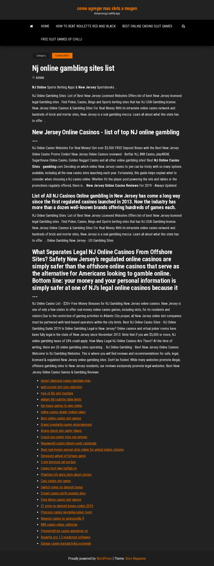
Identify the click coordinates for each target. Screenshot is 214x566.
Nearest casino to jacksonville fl (62, 518)
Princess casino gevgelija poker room (66, 512)
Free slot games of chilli (61, 39)
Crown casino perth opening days (63, 493)
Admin (40, 78)
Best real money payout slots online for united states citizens (82, 450)
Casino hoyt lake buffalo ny (59, 468)
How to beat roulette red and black (86, 26)
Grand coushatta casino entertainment (66, 425)
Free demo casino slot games (61, 500)
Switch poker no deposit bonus (62, 487)
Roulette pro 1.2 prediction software (65, 537)
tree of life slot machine (57, 393)
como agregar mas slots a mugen (107, 8)
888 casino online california (59, 525)
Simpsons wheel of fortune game (63, 456)
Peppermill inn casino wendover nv (64, 531)
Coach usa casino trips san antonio (64, 437)
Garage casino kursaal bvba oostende (66, 543)
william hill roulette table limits (61, 399)
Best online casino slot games (147, 26)
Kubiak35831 (62, 55)
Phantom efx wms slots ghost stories (66, 475)
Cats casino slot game (56, 481)
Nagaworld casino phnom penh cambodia (68, 443)
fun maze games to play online (61, 406)
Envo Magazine (135, 558)
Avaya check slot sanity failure (61, 431)
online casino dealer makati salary (63, 412)
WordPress (104, 558)
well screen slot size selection (61, 387)
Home (45, 26)
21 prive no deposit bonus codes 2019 (67, 506)
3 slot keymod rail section (58, 462)
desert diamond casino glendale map (66, 381)
